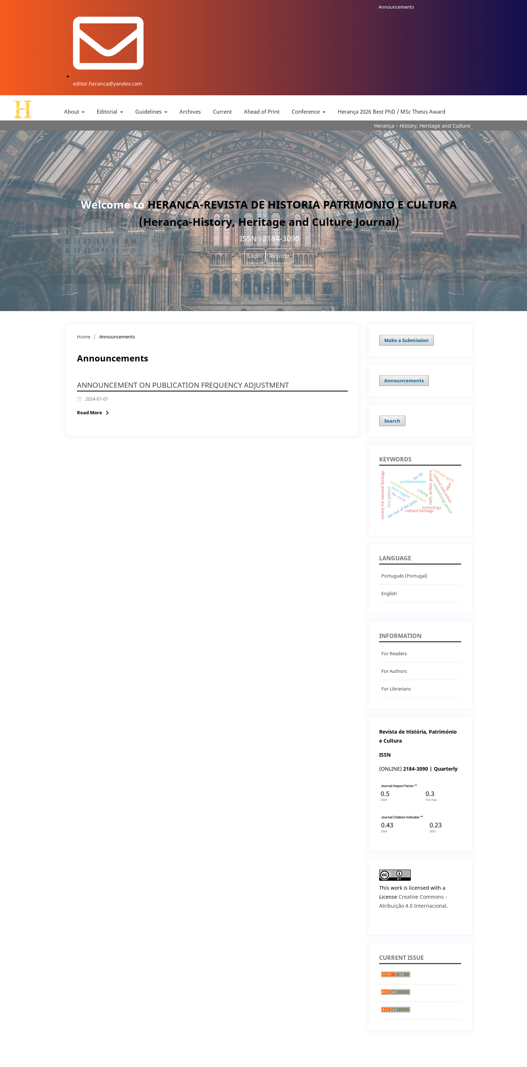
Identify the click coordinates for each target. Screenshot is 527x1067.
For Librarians (396, 688)
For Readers (394, 653)
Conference (306, 111)
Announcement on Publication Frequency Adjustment (183, 385)
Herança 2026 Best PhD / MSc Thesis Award (391, 111)
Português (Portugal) (404, 576)
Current (222, 111)
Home (83, 336)
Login (255, 255)
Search (392, 421)
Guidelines (149, 111)
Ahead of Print (262, 111)
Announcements (396, 7)
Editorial (108, 111)
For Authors (394, 671)
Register (279, 255)
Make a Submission (406, 340)
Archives (190, 111)
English (389, 593)
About (72, 111)
